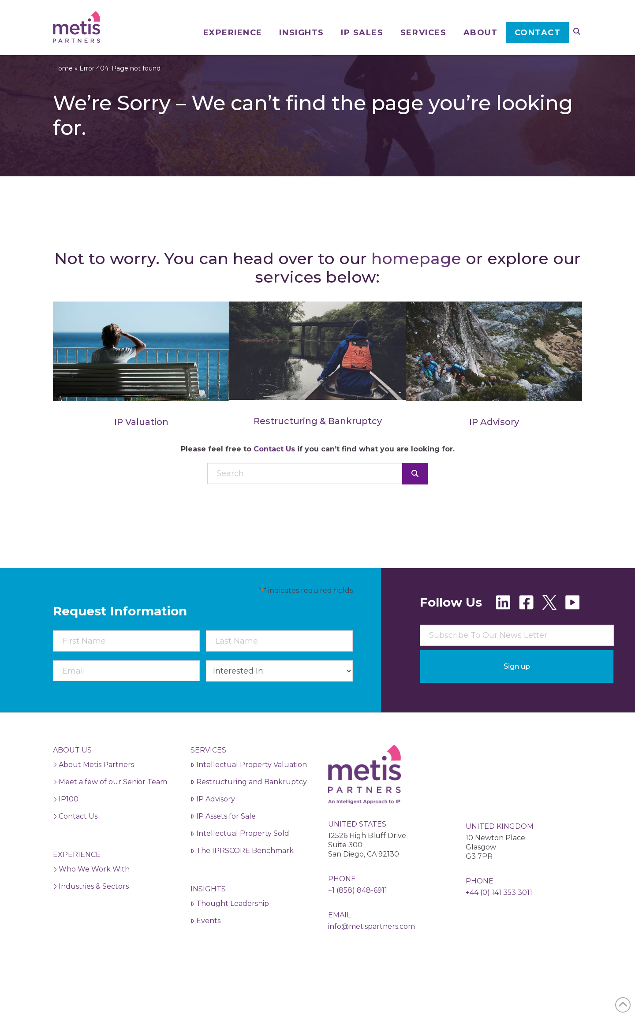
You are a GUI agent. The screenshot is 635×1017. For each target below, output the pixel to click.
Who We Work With (91, 885)
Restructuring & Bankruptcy (318, 437)
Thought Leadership (229, 919)
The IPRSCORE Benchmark (242, 866)
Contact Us (274, 465)
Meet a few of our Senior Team (110, 797)
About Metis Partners (93, 780)
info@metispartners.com (371, 942)
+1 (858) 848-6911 (357, 906)
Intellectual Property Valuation (248, 780)
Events (205, 936)
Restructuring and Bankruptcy (248, 797)
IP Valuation (141, 437)
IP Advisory (494, 437)
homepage (416, 274)
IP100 (65, 815)
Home (63, 84)
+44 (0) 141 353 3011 (499, 908)
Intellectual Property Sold (239, 849)
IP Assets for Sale (223, 832)
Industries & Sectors (91, 902)
